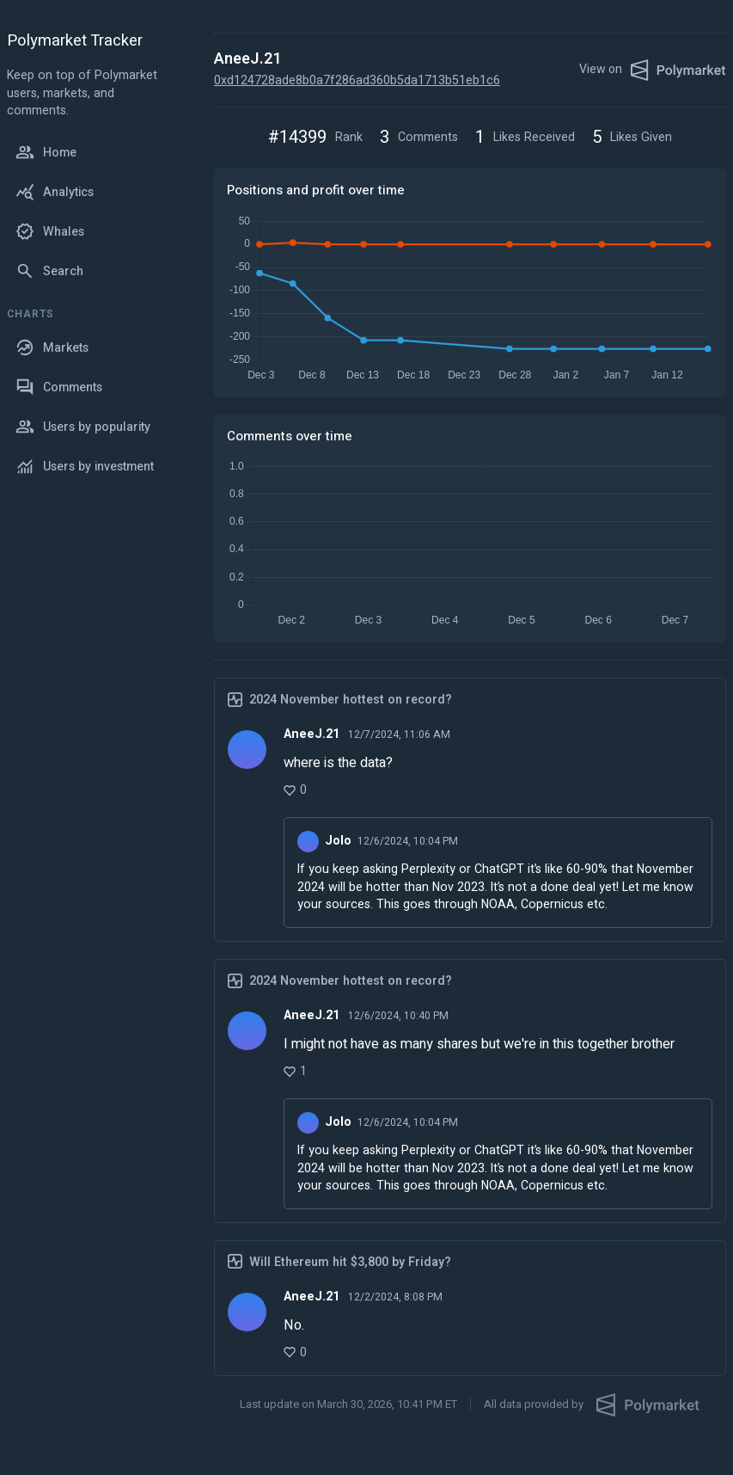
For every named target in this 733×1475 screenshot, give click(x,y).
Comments (58, 387)
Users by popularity (82, 426)
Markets (52, 347)
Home (45, 152)
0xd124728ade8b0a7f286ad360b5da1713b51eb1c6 (357, 80)
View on (652, 70)
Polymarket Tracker (75, 42)
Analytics (54, 191)
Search (49, 270)
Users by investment (84, 466)
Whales (49, 231)
